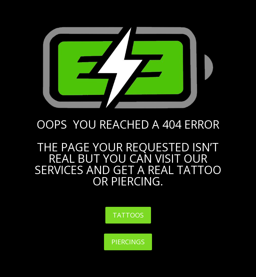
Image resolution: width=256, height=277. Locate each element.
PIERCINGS (128, 241)
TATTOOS (128, 215)
